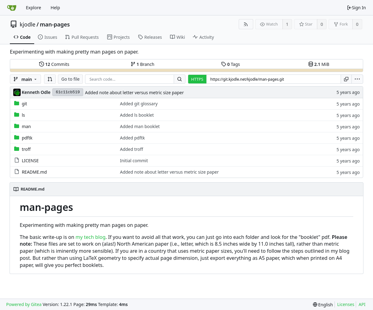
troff (26, 149)
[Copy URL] (346, 79)
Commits (54, 64)
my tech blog (90, 237)
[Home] (11, 7)
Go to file (70, 79)
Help (55, 7)
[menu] (357, 79)
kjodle (27, 24)
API (362, 304)
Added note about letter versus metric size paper (134, 92)
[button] (50, 79)
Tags (230, 64)
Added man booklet (140, 126)
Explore (33, 7)
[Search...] (179, 79)
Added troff (131, 149)
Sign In (356, 7)
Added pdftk (132, 138)
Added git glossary (138, 104)
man (26, 126)
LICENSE (30, 160)
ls (23, 115)
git (24, 104)
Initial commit (134, 160)
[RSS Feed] (246, 24)
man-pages (55, 24)
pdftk (27, 138)
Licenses (346, 304)
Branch (143, 64)
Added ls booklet (137, 115)
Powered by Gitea (24, 304)
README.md (34, 172)
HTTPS (197, 79)
